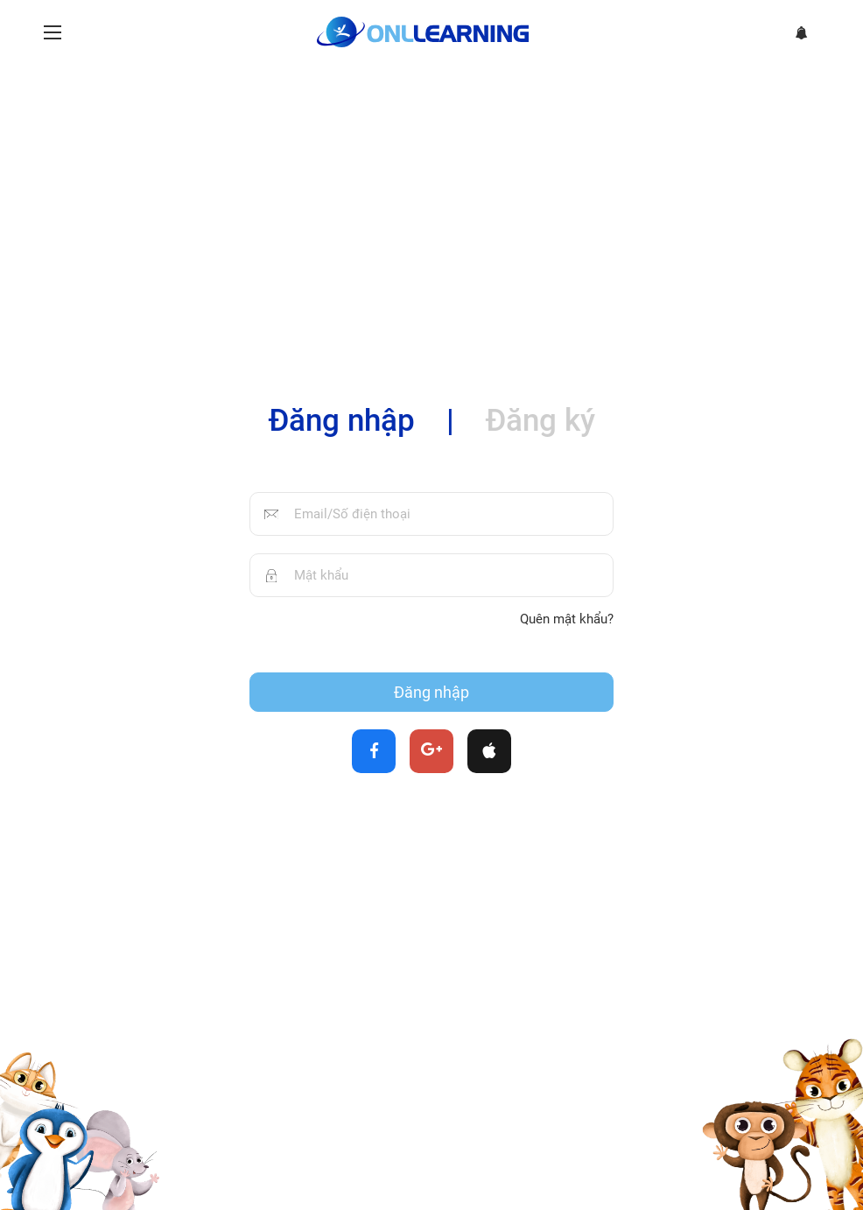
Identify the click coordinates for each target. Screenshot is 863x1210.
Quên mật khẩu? (567, 619)
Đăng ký (540, 421)
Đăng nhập (342, 421)
